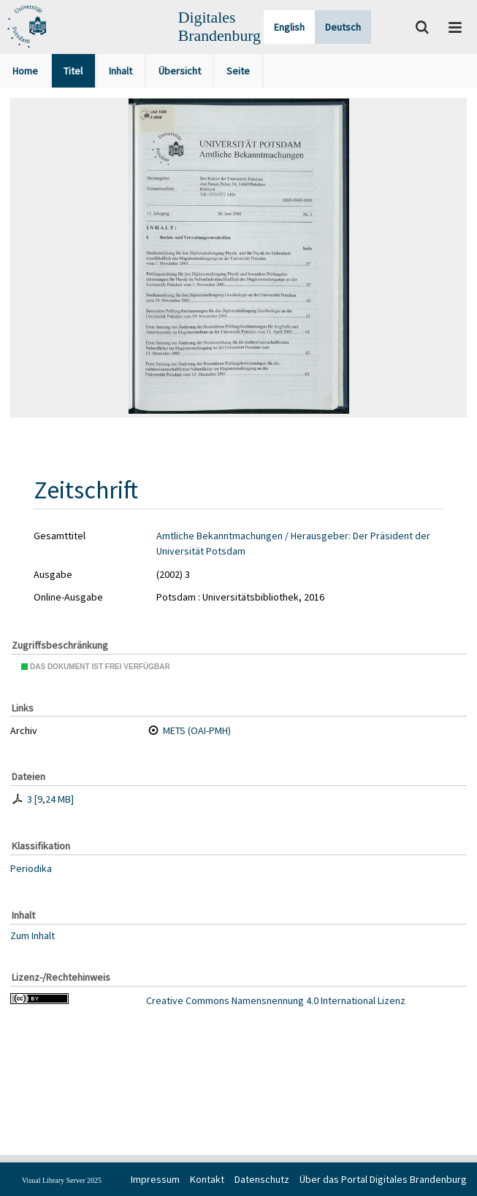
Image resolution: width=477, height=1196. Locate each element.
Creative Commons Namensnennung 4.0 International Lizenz (275, 1000)
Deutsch (343, 27)
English (289, 27)
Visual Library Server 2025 (62, 1180)
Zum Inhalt (32, 935)
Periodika (31, 868)
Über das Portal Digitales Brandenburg (383, 1179)
